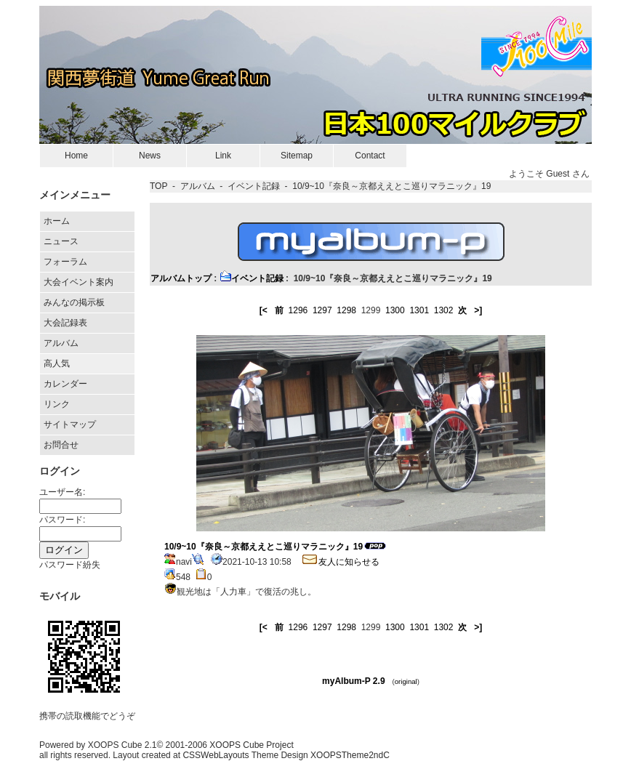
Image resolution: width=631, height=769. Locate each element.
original (406, 681)
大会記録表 (65, 323)
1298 (346, 310)
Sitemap (297, 155)
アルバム (61, 343)
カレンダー (65, 384)
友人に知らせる (340, 562)
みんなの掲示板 (74, 302)
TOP (158, 186)
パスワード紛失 (69, 565)
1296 (298, 310)
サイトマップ (70, 424)
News (150, 155)
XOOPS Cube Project (251, 745)
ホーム (57, 221)
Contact (370, 155)
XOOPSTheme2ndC (350, 755)
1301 (419, 310)
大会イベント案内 (78, 282)
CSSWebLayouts (215, 755)
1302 (444, 310)
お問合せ (61, 445)
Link (223, 155)
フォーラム (65, 262)
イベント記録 (254, 186)
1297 (322, 310)
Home (76, 155)
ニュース (61, 241)
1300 (395, 310)
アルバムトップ (181, 278)
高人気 (57, 363)
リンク (57, 404)
